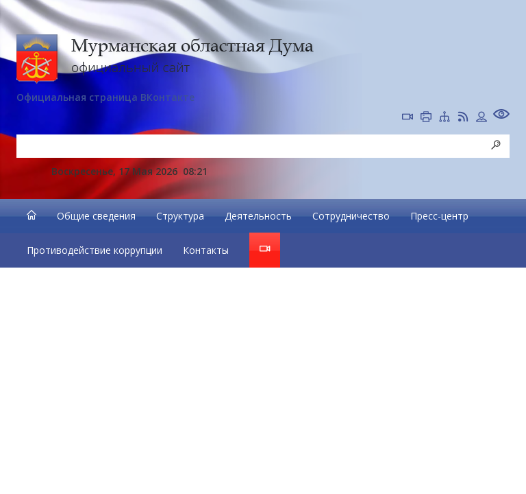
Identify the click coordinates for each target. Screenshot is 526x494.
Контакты (206, 250)
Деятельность (258, 215)
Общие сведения (96, 215)
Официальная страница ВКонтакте (105, 97)
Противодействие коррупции (94, 250)
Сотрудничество (351, 215)
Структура (180, 215)
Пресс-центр (439, 215)
